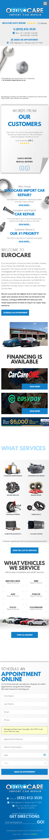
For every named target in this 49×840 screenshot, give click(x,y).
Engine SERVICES (13, 495)
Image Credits (16, 834)
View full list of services (24, 550)
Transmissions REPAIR (36, 476)
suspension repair (13, 514)
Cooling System (36, 534)
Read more (35, 386)
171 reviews (42, 23)
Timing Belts (36, 514)
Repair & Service (13, 582)
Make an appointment (26, 40)
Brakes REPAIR (36, 495)
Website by (30, 834)
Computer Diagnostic (12, 534)
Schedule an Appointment (15, 312)
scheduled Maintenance (13, 476)
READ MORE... (24, 205)
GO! (40, 822)
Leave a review (24, 158)
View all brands (24, 635)
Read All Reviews (24, 162)
